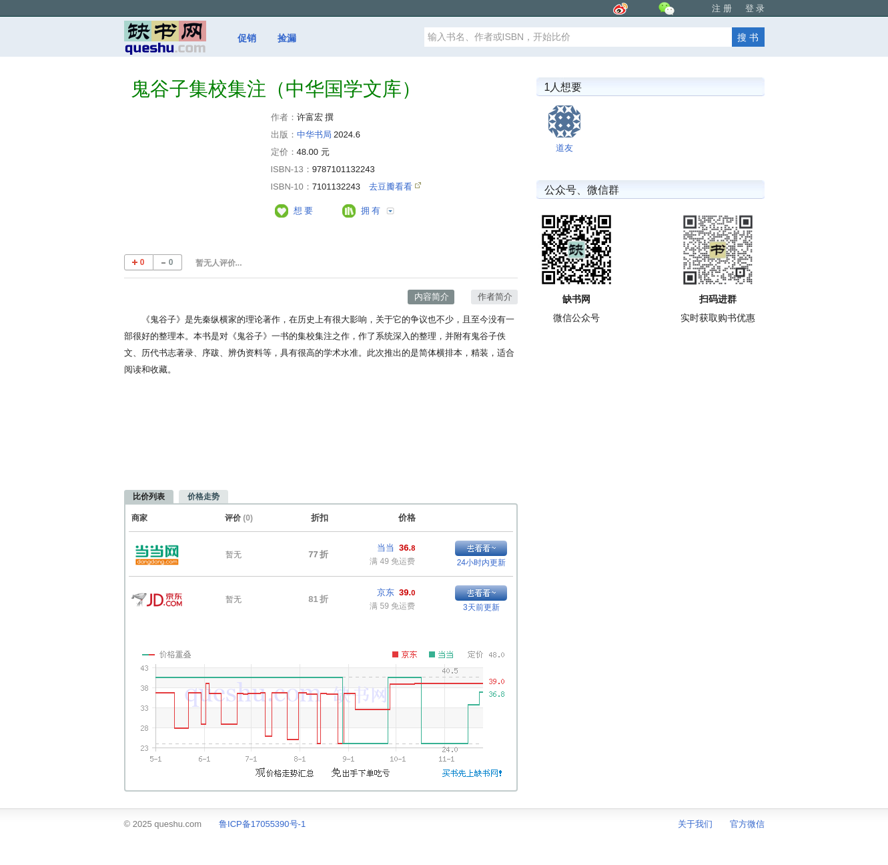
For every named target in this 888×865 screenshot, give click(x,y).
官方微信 (747, 824)
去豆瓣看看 (392, 187)
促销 (247, 38)
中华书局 (314, 134)
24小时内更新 (481, 562)
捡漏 (287, 38)
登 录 (755, 8)
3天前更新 (481, 607)
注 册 (722, 8)
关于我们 (695, 824)
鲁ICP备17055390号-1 (262, 824)
